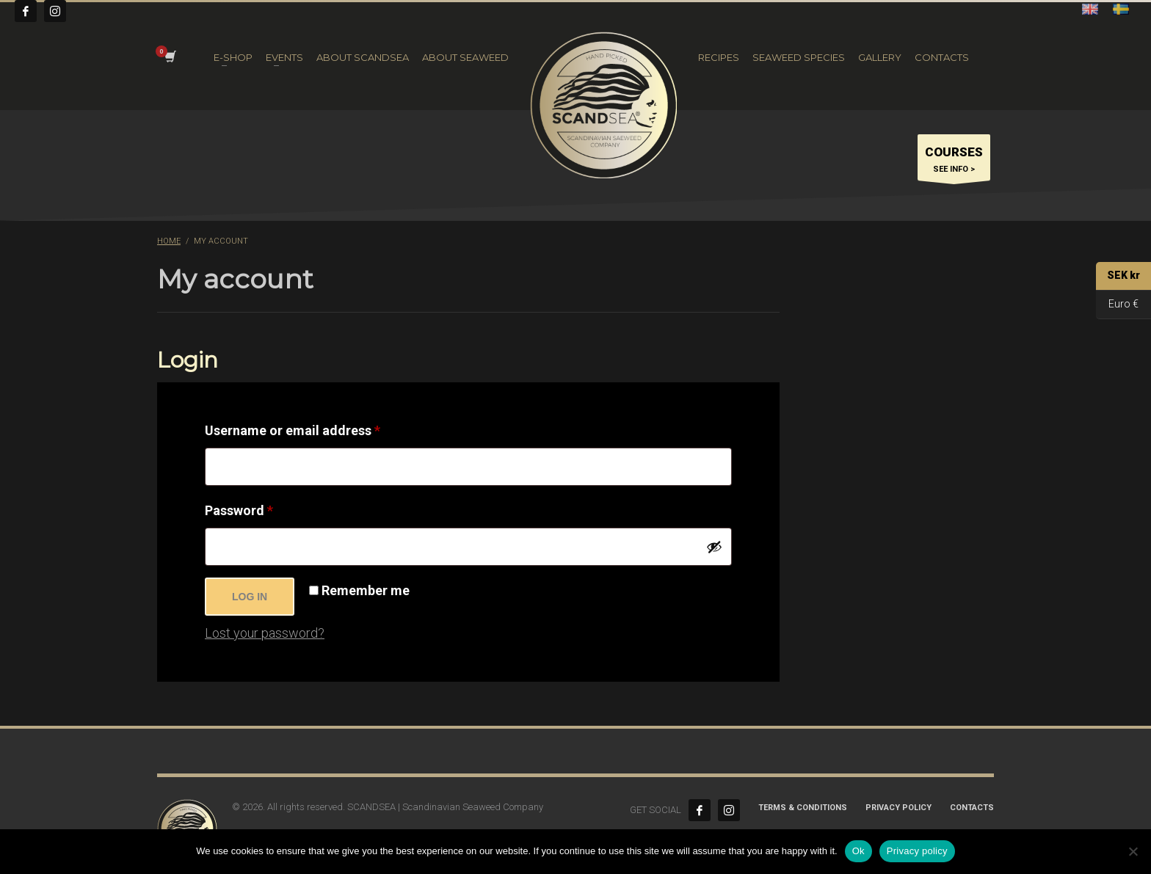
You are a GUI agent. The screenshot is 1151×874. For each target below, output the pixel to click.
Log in (249, 596)
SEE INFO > (954, 161)
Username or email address (320, 428)
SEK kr (1118, 276)
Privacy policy (917, 850)
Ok (858, 850)
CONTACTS (972, 807)
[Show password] (714, 547)
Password (266, 508)
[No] (1132, 851)
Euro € (1117, 305)
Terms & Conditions (802, 807)
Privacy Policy (898, 807)
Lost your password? (264, 633)
